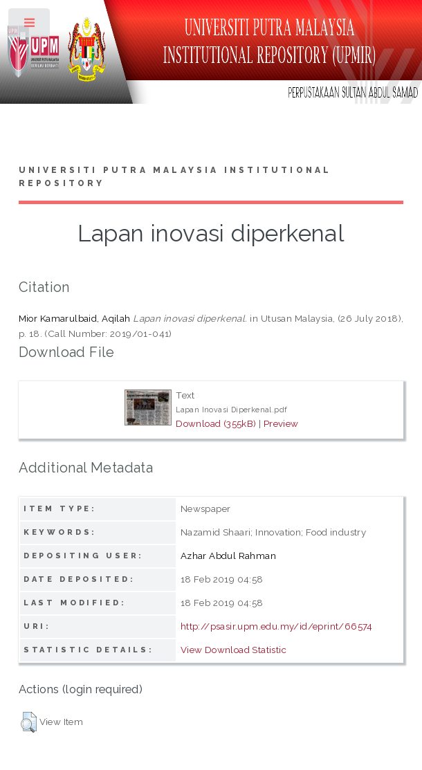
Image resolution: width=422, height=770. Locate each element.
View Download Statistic (233, 649)
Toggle (30, 26)
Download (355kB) (216, 423)
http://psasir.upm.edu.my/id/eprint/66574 (277, 626)
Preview (281, 423)
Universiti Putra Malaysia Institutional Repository (175, 177)
